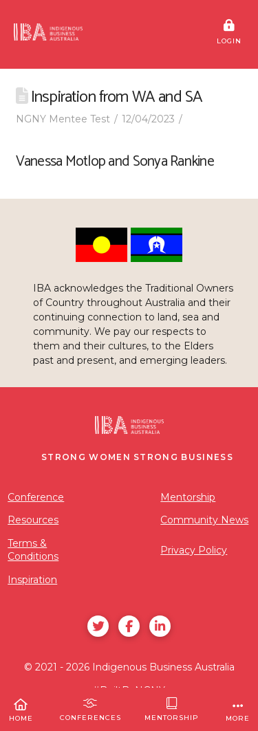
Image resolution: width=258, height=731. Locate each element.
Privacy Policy (193, 550)
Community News (204, 520)
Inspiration (32, 580)
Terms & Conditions (33, 550)
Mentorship (187, 497)
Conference (36, 497)
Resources (33, 520)
